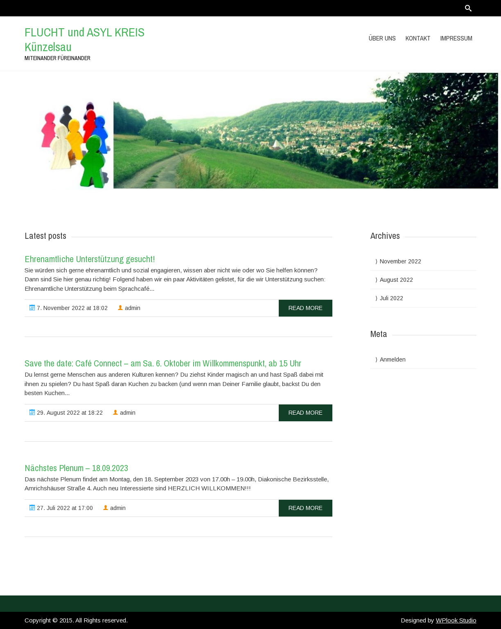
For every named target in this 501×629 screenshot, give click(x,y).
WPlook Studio (456, 620)
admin (128, 308)
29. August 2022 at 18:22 (66, 412)
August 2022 (396, 279)
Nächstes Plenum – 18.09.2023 (76, 468)
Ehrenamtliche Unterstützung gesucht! (90, 259)
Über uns (382, 38)
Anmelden (393, 359)
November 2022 (400, 261)
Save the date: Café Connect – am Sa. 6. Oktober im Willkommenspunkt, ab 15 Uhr (163, 363)
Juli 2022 (391, 298)
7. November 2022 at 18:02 (68, 308)
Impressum (456, 38)
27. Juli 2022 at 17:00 (61, 508)
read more (306, 308)
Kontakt (418, 38)
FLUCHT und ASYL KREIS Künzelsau (84, 39)
